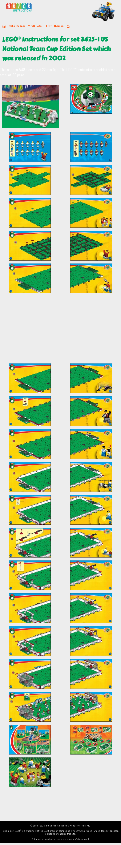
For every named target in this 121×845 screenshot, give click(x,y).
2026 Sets (35, 26)
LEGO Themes (54, 26)
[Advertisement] (60, 330)
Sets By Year (17, 26)
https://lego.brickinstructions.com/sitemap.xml (65, 839)
